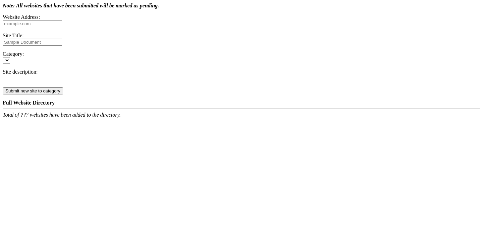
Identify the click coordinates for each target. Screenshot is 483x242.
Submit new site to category (32, 90)
